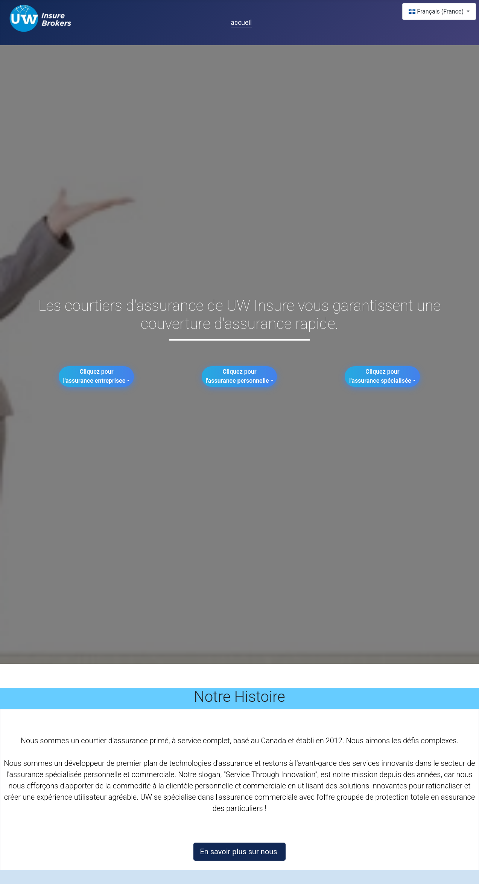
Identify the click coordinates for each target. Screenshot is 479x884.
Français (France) (437, 11)
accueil (241, 22)
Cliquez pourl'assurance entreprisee (94, 376)
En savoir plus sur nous (239, 851)
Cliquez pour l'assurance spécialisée (380, 376)
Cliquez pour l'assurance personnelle (237, 376)
